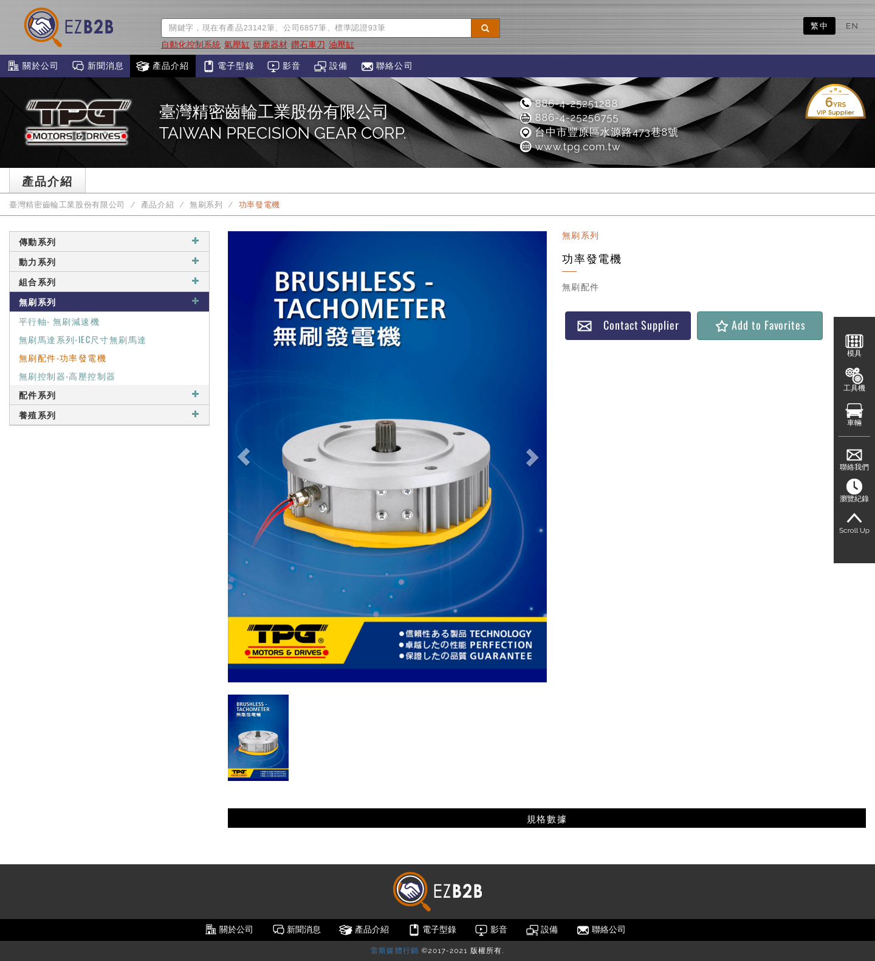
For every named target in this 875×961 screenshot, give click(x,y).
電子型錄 (228, 66)
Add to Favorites (760, 325)
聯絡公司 (386, 66)
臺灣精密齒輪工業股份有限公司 (67, 204)
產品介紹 (162, 66)
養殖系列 (109, 414)
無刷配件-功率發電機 (62, 357)
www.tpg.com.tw (569, 147)
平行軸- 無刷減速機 (59, 320)
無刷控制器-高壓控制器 (67, 375)
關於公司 (32, 66)
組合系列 (109, 281)
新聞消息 (97, 66)
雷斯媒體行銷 (395, 950)
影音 (284, 66)
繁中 (819, 25)
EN (852, 25)
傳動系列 (109, 241)
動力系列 (109, 261)
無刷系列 (206, 204)
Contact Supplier (628, 325)
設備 (331, 66)
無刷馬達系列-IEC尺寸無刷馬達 (82, 339)
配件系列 (109, 394)
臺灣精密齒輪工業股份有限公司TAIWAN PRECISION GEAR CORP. (283, 122)
